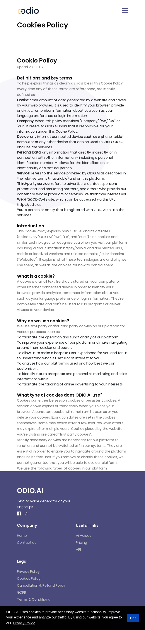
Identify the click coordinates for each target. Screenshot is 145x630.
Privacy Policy (28, 571)
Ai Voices (83, 535)
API (78, 549)
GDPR (21, 592)
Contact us (26, 542)
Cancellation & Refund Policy (41, 585)
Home (22, 535)
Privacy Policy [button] (24, 623)
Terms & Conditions (33, 599)
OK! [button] (133, 618)
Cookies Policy (29, 578)
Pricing (81, 542)
